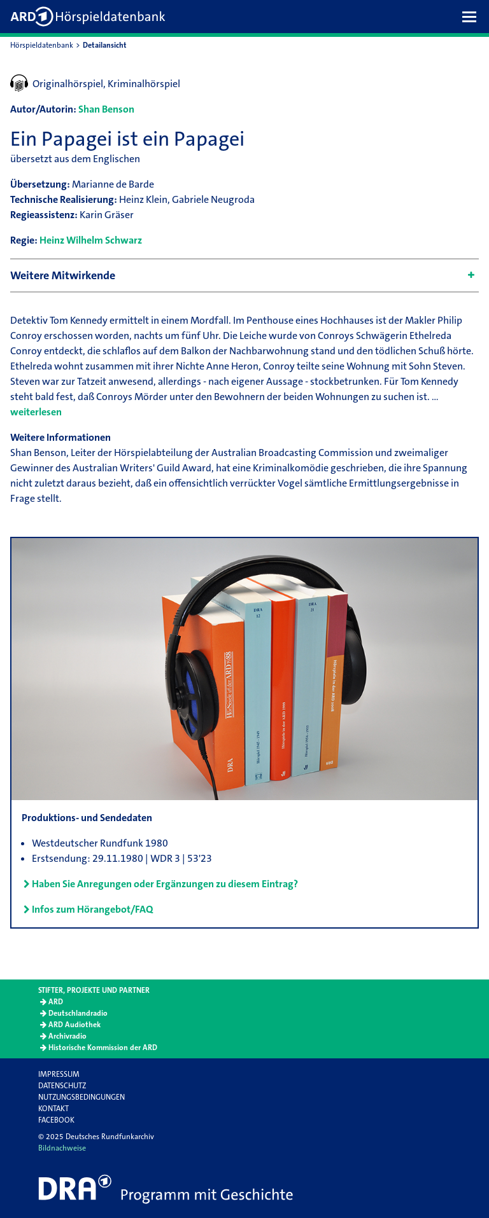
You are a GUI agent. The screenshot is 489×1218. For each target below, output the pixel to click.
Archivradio (67, 1036)
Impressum (59, 1074)
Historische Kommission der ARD (102, 1047)
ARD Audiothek (74, 1025)
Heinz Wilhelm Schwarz (90, 240)
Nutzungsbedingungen (81, 1097)
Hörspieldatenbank (41, 45)
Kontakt (53, 1109)
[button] (472, 16)
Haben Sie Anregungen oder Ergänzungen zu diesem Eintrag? (165, 883)
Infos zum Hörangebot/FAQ (92, 909)
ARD (55, 1002)
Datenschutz (62, 1086)
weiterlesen (36, 412)
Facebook (56, 1120)
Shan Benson (106, 109)
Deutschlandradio (78, 1013)
